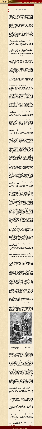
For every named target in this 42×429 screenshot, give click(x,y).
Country (23, 2)
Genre (26, 2)
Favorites (37, 2)
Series (34, 2)
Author (29, 2)
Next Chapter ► (30, 425)
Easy (31, 2)
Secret (41, 2)
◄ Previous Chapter (12, 425)
